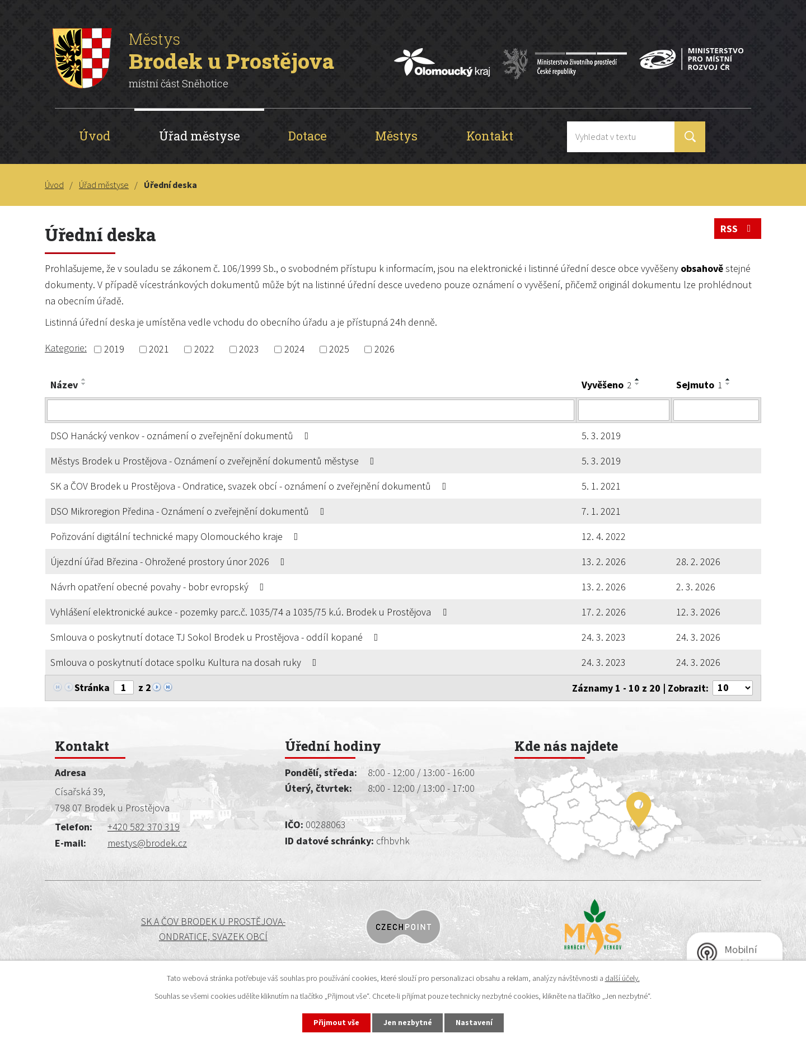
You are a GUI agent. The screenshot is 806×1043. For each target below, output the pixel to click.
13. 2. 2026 (604, 561)
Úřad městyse (199, 136)
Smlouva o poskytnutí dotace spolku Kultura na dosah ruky (185, 662)
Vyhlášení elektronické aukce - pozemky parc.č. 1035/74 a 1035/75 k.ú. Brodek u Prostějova (250, 611)
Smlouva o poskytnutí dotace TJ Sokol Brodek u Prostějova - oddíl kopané (216, 637)
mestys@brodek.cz (147, 843)
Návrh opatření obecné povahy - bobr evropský (159, 586)
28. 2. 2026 (698, 561)
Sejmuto (699, 384)
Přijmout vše (335, 1022)
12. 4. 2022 (604, 536)
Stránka (92, 687)
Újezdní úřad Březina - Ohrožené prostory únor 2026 (169, 561)
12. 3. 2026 (698, 611)
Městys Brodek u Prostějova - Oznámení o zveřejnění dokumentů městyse (214, 460)
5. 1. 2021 (601, 486)
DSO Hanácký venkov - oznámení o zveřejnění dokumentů (181, 435)
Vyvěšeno (606, 384)
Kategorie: (66, 347)
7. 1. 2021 (601, 511)
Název (64, 384)
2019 (114, 349)
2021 (159, 349)
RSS (738, 229)
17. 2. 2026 (604, 611)
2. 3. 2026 (695, 586)
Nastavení (476, 1022)
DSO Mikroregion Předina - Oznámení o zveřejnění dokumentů (189, 511)
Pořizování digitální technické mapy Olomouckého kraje (176, 536)
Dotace (307, 136)
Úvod (94, 136)
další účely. (622, 977)
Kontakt (489, 136)
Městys (396, 136)
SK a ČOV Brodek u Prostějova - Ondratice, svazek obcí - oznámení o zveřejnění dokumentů (250, 486)
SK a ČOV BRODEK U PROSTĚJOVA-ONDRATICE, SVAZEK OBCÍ (138, 929)
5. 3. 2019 (601, 435)
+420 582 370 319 (143, 826)
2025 (339, 349)
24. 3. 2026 (698, 637)
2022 (204, 349)
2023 (249, 349)
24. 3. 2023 (604, 637)
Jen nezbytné (408, 1022)
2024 (294, 349)
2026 (384, 349)
